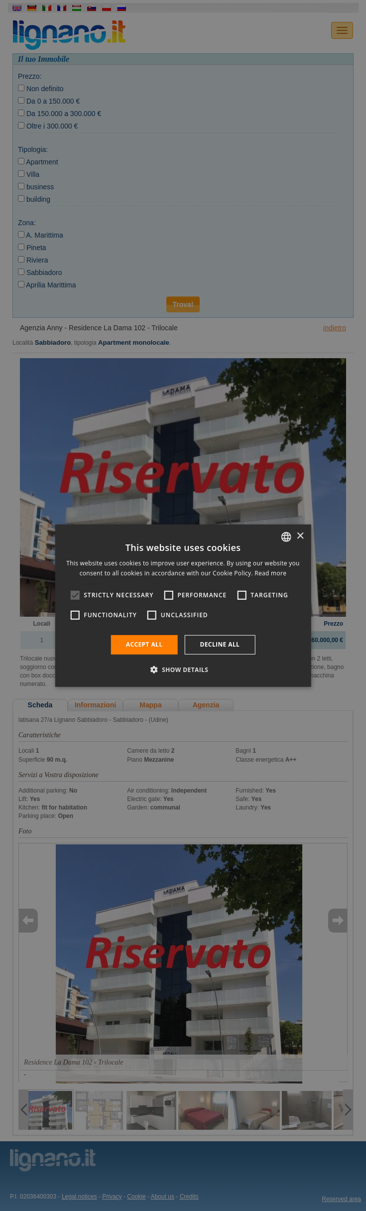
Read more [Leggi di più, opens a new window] (270, 573)
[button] (183, 669)
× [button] (300, 536)
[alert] (183, 605)
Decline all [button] (220, 644)
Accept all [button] (144, 644)
